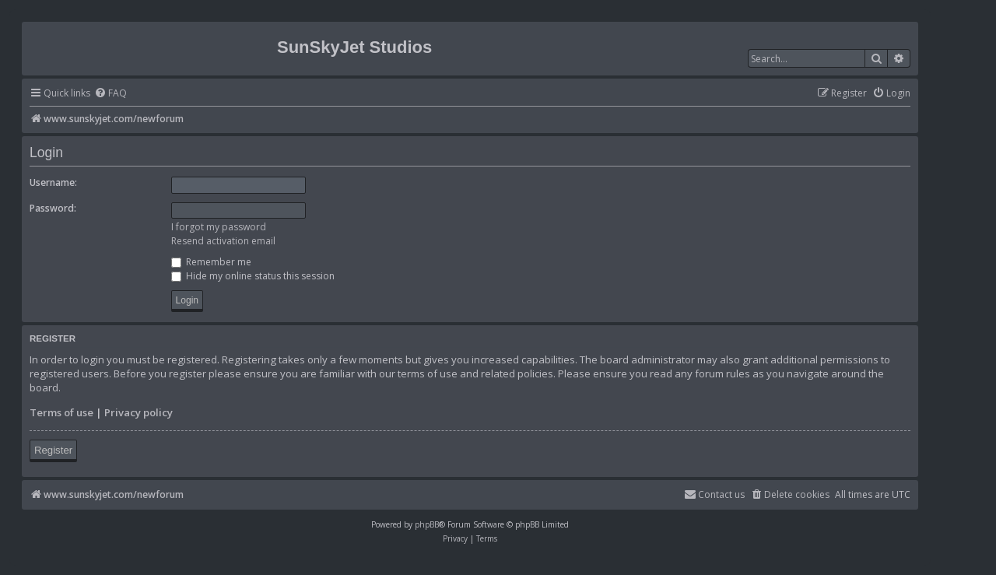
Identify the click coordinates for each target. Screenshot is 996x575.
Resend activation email (223, 241)
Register (53, 450)
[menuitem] (110, 93)
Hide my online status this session (253, 275)
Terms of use (61, 412)
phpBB (427, 524)
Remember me (211, 261)
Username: (53, 182)
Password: (53, 208)
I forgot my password (218, 227)
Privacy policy (138, 412)
